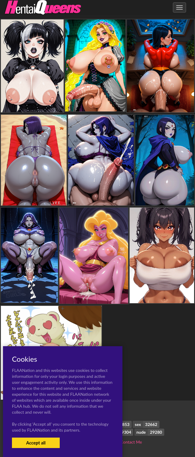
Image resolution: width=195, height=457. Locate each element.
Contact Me (131, 441)
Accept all (35, 442)
